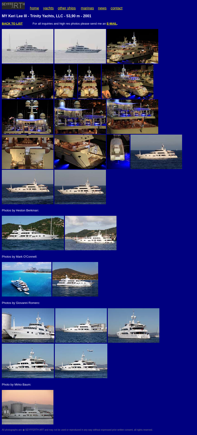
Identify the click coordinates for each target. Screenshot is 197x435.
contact (116, 8)
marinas (87, 8)
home (34, 8)
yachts (48, 8)
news (102, 8)
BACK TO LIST (12, 23)
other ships (67, 8)
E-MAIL (112, 23)
